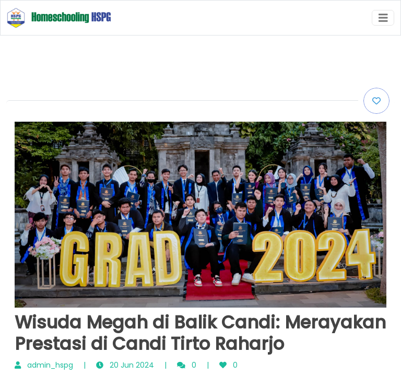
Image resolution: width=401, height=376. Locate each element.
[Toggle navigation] (383, 18)
